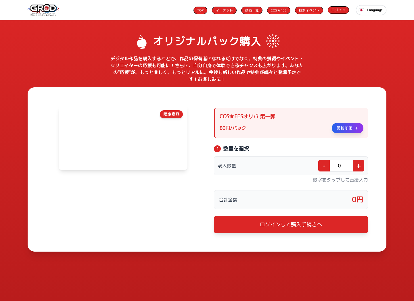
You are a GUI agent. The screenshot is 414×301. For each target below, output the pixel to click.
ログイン (338, 9)
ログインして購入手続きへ (291, 224)
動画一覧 (252, 10)
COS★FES (279, 10)
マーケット (224, 10)
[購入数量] (341, 165)
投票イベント (309, 10)
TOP (200, 10)
